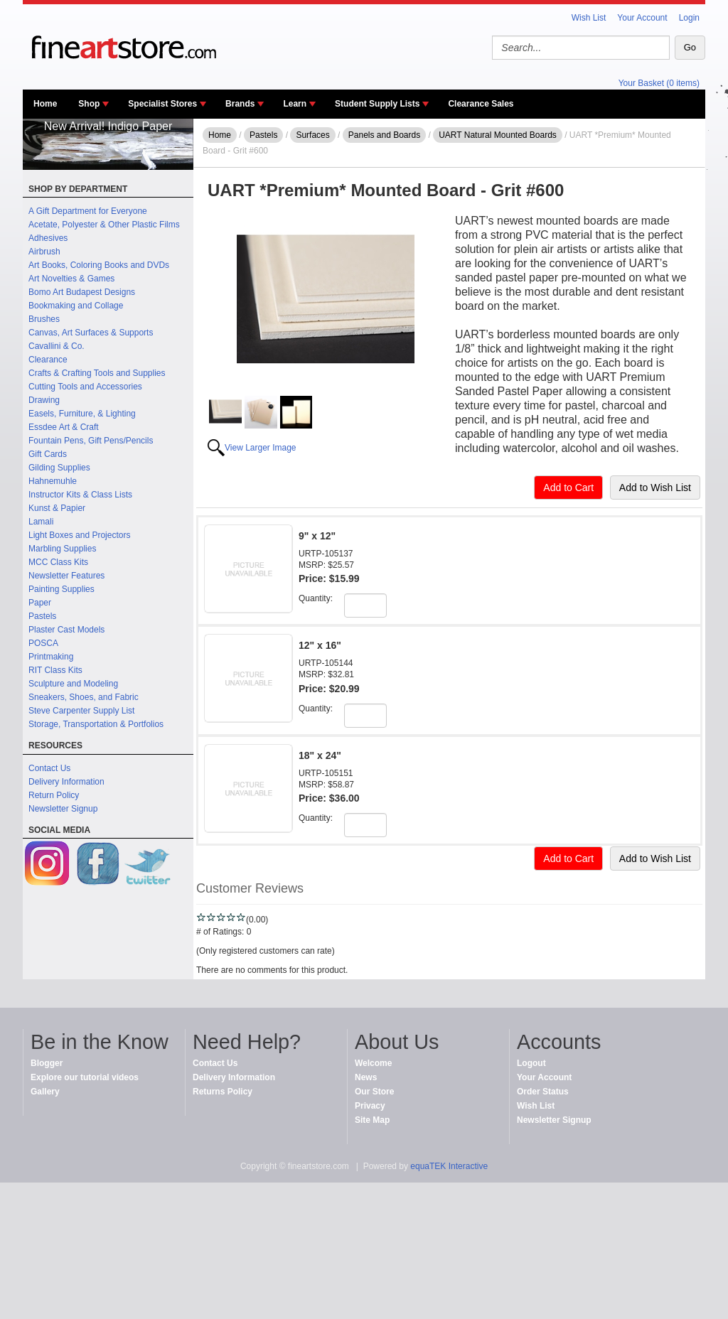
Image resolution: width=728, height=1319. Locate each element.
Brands (240, 104)
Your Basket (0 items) (659, 83)
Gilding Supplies (59, 468)
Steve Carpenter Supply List (81, 711)
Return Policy (53, 795)
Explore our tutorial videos (85, 1077)
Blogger (47, 1063)
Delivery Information (66, 782)
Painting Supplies (61, 589)
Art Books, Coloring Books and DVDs (98, 265)
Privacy (370, 1106)
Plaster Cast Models (66, 630)
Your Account (642, 18)
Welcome (373, 1063)
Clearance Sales (480, 104)
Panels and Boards (384, 135)
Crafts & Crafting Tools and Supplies (97, 373)
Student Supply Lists (377, 104)
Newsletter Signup (62, 809)
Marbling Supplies (62, 549)
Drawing (44, 400)
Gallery (45, 1092)
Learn (294, 104)
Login (689, 18)
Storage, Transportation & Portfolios (96, 724)
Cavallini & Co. (56, 346)
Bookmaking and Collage (75, 306)
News (366, 1077)
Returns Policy (222, 1092)
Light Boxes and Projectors (79, 535)
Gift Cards (47, 454)
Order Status (543, 1092)
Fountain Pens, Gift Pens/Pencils (90, 441)
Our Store (374, 1092)
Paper (39, 603)
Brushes (44, 319)
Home (45, 104)
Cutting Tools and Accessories (85, 387)
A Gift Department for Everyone (87, 211)
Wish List (589, 18)
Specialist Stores (162, 104)
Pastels (42, 616)
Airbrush (44, 252)
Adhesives (48, 238)
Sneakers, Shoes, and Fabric (83, 697)
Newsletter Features (66, 576)
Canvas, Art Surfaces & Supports (90, 333)
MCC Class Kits (58, 562)
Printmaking (50, 657)
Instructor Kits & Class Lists (80, 495)
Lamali (40, 522)
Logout (531, 1063)
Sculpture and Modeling (73, 684)
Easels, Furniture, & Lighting (82, 414)
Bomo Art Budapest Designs (81, 292)
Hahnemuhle (52, 481)
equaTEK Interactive (449, 1166)
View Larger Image (260, 448)
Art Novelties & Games (71, 279)
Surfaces (312, 135)
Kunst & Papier (56, 508)
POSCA (43, 643)
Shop (89, 104)
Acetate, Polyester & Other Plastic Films (104, 225)
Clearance (48, 360)
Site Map (372, 1120)
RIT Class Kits (55, 670)
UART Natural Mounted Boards (498, 135)
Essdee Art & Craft (63, 427)
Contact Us (49, 768)
